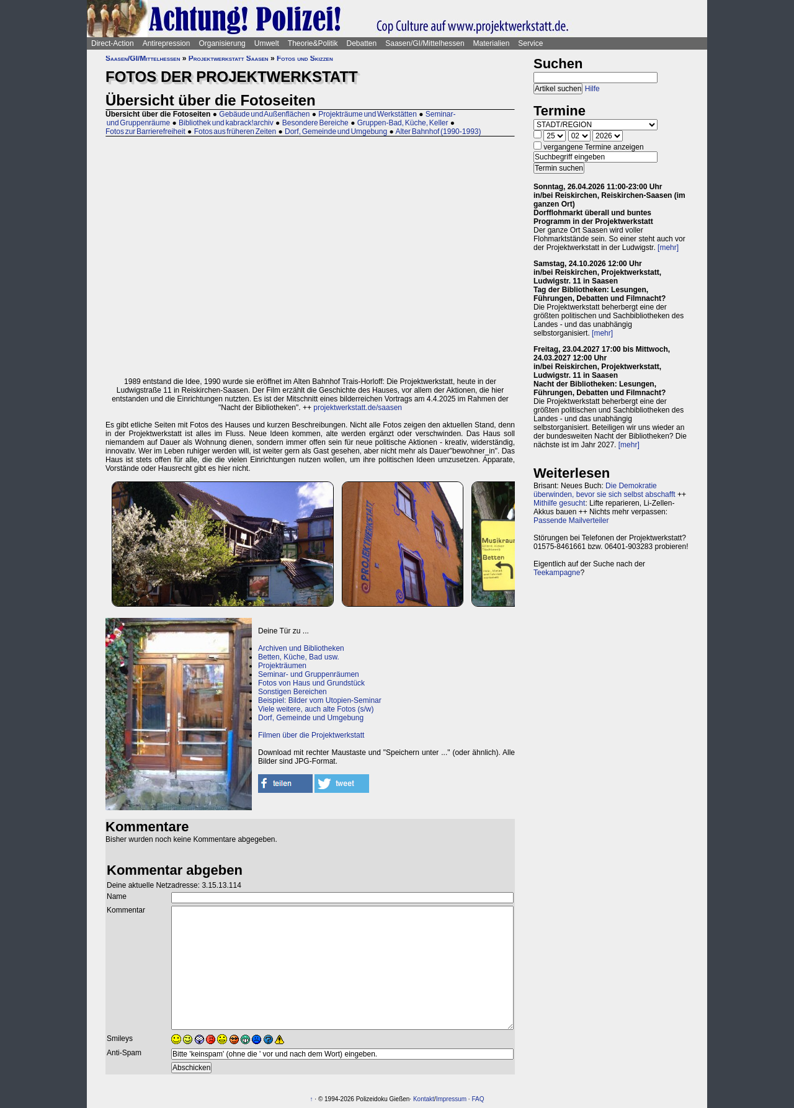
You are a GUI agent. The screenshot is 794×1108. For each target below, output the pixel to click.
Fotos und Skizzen (305, 58)
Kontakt (423, 1099)
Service (530, 43)
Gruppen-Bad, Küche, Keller (402, 122)
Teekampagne (556, 572)
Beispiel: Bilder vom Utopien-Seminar (319, 700)
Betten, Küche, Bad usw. (298, 657)
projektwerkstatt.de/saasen (357, 407)
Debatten (362, 43)
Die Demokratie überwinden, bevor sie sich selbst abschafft (604, 490)
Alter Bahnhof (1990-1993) (438, 131)
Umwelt (266, 43)
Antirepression (166, 43)
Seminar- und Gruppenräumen (308, 674)
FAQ (477, 1099)
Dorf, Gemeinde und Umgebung (336, 131)
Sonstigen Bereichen (292, 691)
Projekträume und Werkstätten (367, 114)
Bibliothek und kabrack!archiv (226, 122)
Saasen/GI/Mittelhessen (424, 43)
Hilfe (592, 88)
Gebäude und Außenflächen (264, 114)
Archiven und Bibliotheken (301, 648)
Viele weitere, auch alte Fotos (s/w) (316, 709)
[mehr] (668, 247)
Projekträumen (282, 665)
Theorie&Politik (313, 43)
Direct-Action (112, 43)
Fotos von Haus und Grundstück (311, 683)
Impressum (451, 1099)
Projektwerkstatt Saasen (229, 58)
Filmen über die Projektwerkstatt (311, 735)
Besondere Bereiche (315, 122)
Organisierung (221, 43)
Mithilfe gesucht (559, 503)
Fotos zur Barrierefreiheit (145, 131)
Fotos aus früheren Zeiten (235, 131)
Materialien (491, 43)
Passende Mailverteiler (571, 520)
